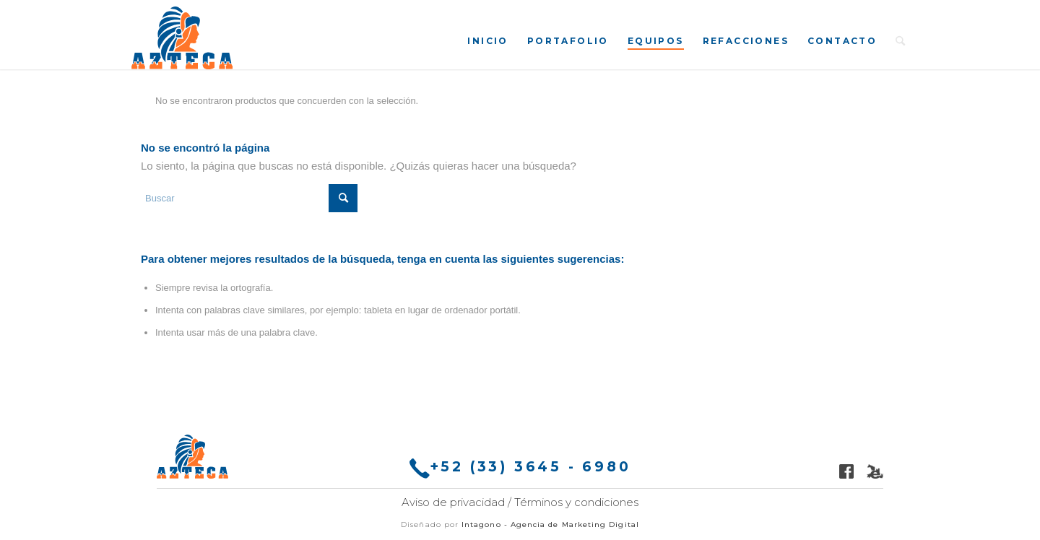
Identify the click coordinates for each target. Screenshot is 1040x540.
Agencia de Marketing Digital (575, 524)
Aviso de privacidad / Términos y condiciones (520, 502)
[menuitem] (487, 40)
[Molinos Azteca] (182, 37)
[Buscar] (900, 40)
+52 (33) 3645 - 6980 (520, 468)
